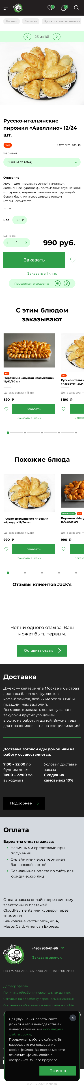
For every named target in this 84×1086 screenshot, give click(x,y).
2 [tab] (25, 432)
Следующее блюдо (56, 36)
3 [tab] (42, 432)
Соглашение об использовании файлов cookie (38, 1005)
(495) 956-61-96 (45, 948)
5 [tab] (76, 432)
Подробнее (21, 803)
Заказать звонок (47, 957)
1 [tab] (8, 432)
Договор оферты (15, 986)
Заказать (34, 260)
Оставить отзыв (69, 145)
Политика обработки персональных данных (37, 992)
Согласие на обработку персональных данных (38, 998)
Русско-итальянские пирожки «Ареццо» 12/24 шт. (26, 520)
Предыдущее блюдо (27, 36)
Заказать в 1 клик (42, 273)
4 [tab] (59, 432)
